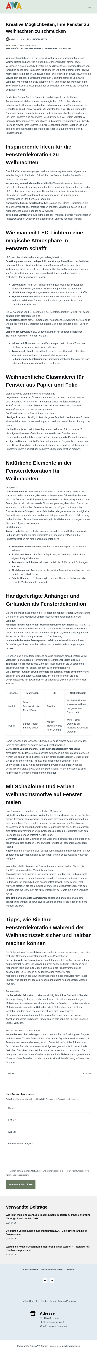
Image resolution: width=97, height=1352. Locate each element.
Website (12, 1132)
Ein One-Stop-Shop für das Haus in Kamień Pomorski (48, 1301)
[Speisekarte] (89, 6)
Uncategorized (39, 39)
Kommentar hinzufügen (20, 1143)
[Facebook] (45, 1280)
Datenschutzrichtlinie (52, 1269)
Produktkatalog (30, 1269)
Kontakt (71, 1269)
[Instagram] (52, 1280)
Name (12, 1108)
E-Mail (12, 1120)
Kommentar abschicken (21, 1184)
